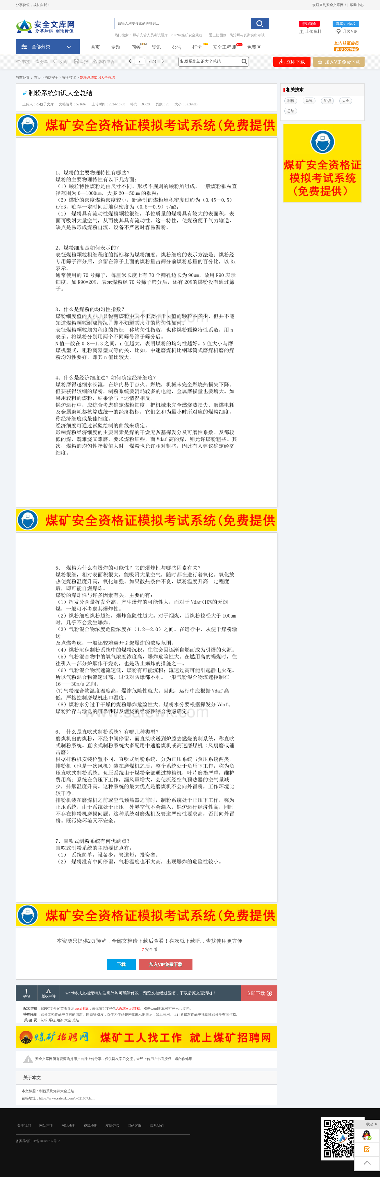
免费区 (254, 47)
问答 (136, 47)
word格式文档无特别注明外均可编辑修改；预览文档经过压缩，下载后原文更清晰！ (141, 993)
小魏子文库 (45, 104)
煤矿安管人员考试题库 (150, 35)
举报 (81, 62)
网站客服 (135, 1126)
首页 (95, 47)
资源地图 (90, 1126)
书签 (23, 62)
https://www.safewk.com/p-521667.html (67, 1098)
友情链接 (112, 1126)
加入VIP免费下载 (338, 61)
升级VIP (347, 31)
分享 (41, 62)
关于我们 (24, 1126)
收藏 (59, 62)
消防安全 (51, 77)
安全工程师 (224, 47)
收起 (371, 1125)
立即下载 (292, 61)
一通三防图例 (216, 35)
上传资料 (310, 31)
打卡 (197, 47)
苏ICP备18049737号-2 (43, 1141)
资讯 (156, 47)
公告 (176, 47)
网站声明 (46, 1126)
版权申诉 (103, 62)
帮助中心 (357, 5)
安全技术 (69, 77)
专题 (115, 47)
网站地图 (68, 1126)
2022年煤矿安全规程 (186, 35)
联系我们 (157, 1126)
